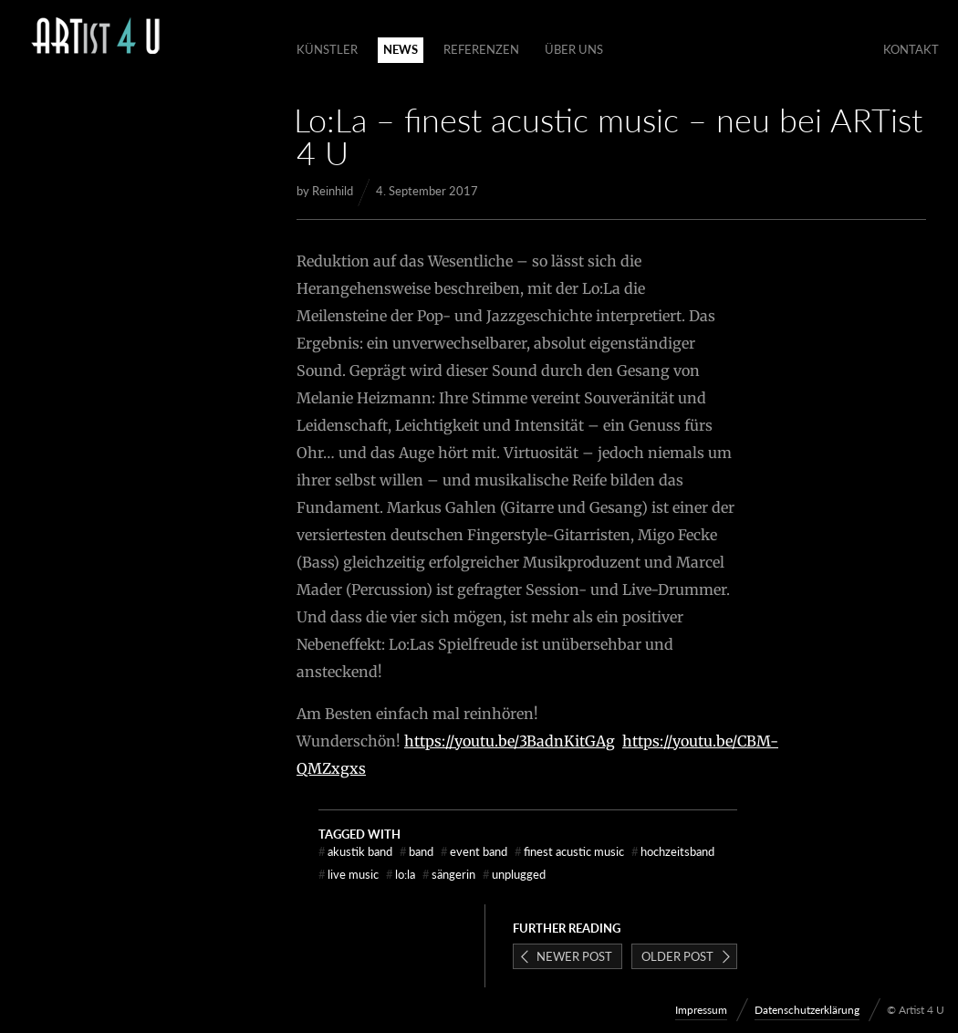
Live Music (348, 874)
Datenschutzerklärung (807, 1010)
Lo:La (400, 874)
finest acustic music (569, 851)
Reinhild (332, 190)
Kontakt (911, 49)
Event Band (474, 851)
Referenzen (481, 49)
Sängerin (448, 874)
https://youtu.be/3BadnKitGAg (509, 741)
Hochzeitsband (672, 851)
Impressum (701, 1010)
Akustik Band (355, 851)
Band (416, 851)
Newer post (574, 956)
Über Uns (574, 49)
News (400, 49)
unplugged (514, 874)
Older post (677, 956)
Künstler (327, 49)
